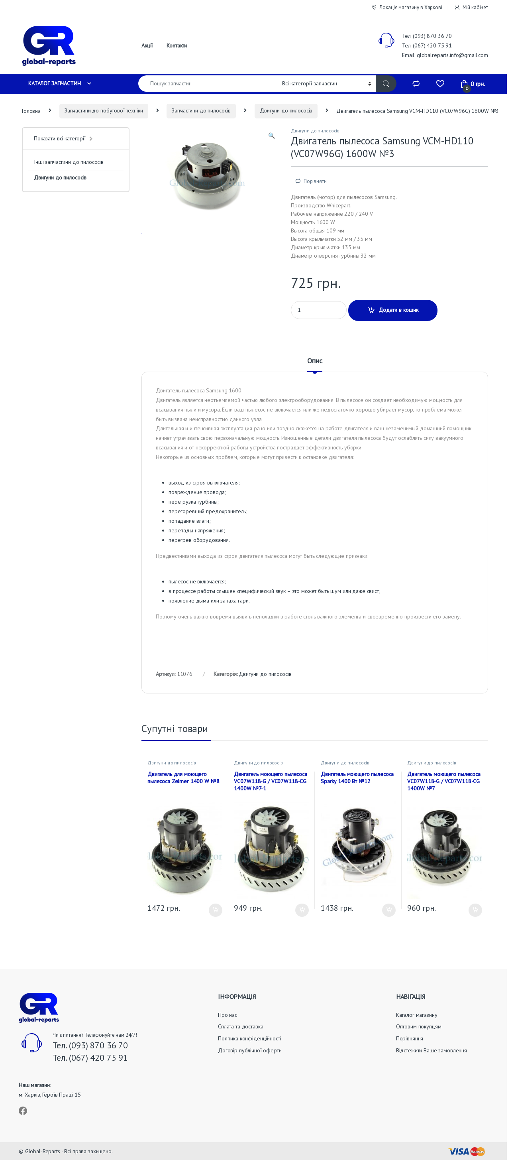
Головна (31, 110)
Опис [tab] (314, 361)
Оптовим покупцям (418, 1026)
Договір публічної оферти (250, 1050)
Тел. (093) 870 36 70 (427, 35)
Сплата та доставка (240, 1026)
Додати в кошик (398, 309)
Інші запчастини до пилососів (69, 161)
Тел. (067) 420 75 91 (427, 45)
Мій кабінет (471, 7)
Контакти (177, 45)
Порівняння (410, 1038)
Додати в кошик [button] (215, 910)
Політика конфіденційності (249, 1038)
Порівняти (315, 181)
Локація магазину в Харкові (406, 7)
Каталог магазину (416, 1014)
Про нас (227, 1014)
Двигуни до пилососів (286, 110)
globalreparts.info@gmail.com (452, 55)
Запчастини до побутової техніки (104, 110)
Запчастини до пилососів (201, 110)
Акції (147, 45)
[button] (271, 136)
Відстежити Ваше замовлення (431, 1050)
